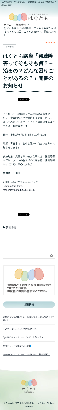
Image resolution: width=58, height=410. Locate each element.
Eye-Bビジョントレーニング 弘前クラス (24, 337)
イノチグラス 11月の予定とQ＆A (20, 328)
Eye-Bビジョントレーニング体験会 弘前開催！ (26, 354)
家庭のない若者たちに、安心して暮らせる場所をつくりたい (29, 318)
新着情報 (11, 227)
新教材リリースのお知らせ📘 (17, 346)
